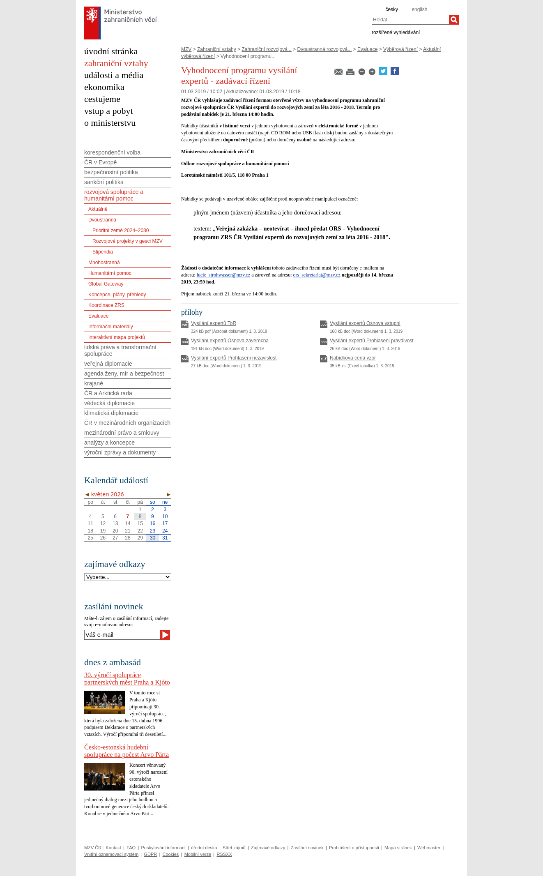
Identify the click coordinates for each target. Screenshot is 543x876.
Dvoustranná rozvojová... (324, 49)
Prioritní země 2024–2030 (120, 230)
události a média (113, 75)
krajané (93, 383)
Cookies (171, 854)
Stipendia (102, 252)
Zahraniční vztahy (216, 49)
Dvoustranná (102, 220)
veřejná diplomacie (108, 363)
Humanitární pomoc (109, 273)
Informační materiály (110, 327)
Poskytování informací (163, 847)
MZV (186, 49)
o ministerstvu (110, 123)
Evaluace (367, 49)
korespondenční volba (112, 152)
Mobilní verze (197, 854)
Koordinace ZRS (106, 305)
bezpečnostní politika (111, 172)
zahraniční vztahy (116, 63)
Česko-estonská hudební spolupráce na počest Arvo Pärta (126, 751)
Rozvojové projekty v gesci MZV (127, 241)
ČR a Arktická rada (108, 393)
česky (391, 9)
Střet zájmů (234, 847)
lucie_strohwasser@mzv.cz (224, 275)
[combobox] (410, 20)
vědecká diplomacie (109, 403)
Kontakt (113, 847)
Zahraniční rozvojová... (266, 49)
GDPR (150, 854)
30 (152, 538)
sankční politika (104, 182)
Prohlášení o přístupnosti (354, 847)
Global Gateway (105, 284)
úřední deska (204, 847)
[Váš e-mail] (122, 635)
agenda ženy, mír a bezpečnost (124, 373)
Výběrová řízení (400, 49)
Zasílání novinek (307, 847)
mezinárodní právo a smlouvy (121, 432)
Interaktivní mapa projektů (116, 337)
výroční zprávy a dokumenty (120, 452)
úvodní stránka (111, 51)
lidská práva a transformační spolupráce (120, 350)
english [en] (419, 9)
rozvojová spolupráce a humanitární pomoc (113, 195)
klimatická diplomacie (111, 413)
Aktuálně (98, 209)
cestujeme (102, 99)
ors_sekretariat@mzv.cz (317, 275)
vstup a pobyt (108, 111)
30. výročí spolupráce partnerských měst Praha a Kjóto (127, 678)
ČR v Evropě (100, 162)
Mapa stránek (398, 847)
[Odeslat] (165, 635)
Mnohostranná (104, 262)
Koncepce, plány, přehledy (117, 294)
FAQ (131, 847)
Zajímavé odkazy (268, 847)
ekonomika (104, 87)
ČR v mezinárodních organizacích (127, 423)
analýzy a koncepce (109, 442)
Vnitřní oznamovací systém (111, 854)
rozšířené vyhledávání (396, 32)
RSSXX (224, 854)
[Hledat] (454, 20)
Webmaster (428, 847)
